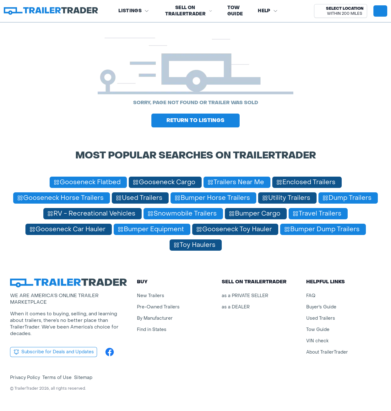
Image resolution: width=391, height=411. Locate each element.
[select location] (340, 11)
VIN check (317, 341)
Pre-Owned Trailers (158, 307)
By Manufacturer (155, 318)
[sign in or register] (380, 11)
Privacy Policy (25, 378)
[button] (340, 11)
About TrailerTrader (327, 352)
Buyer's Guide (321, 307)
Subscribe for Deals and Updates (53, 352)
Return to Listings (195, 120)
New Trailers (150, 296)
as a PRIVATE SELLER (245, 296)
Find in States (151, 330)
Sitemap (83, 378)
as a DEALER (236, 307)
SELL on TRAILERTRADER (188, 11)
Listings (133, 11)
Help (268, 11)
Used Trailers (320, 318)
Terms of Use (57, 378)
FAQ (310, 296)
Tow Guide (235, 11)
